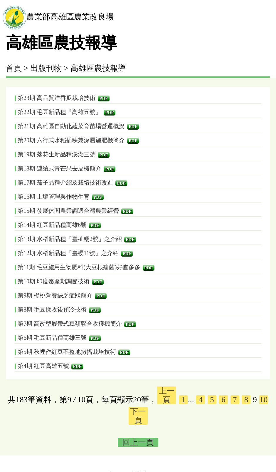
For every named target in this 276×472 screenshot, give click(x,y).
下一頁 (138, 416)
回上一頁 (138, 442)
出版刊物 (46, 68)
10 (263, 399)
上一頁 (167, 395)
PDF (103, 98)
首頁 (14, 68)
